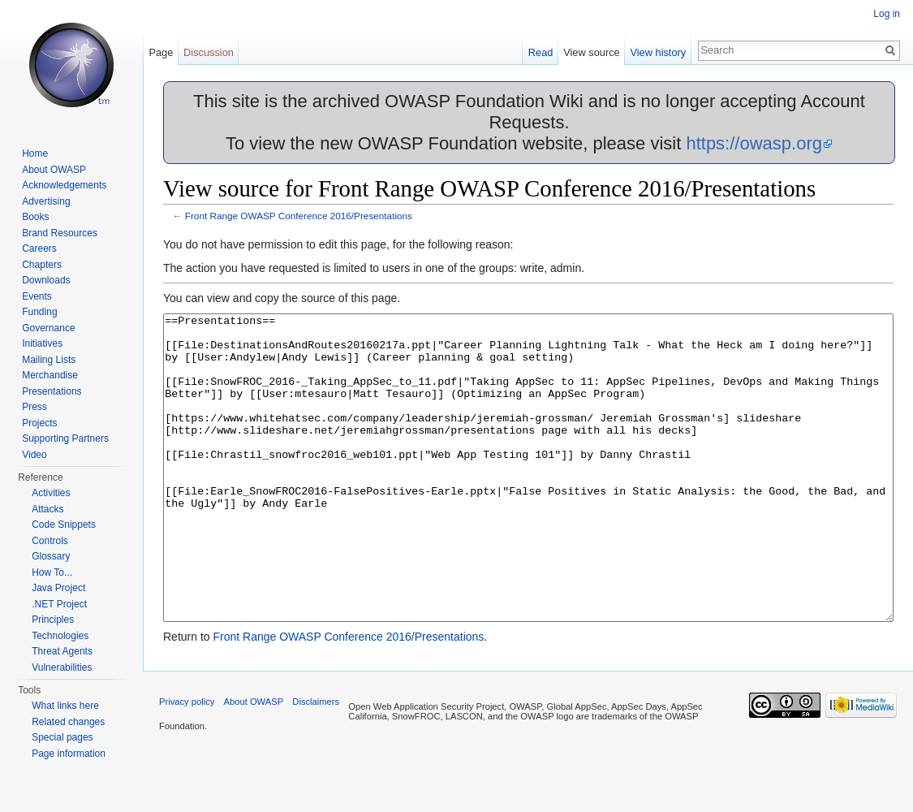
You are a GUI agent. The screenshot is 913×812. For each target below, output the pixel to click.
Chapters (42, 264)
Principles (53, 619)
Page (161, 52)
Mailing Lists (48, 359)
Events (37, 296)
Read (540, 52)
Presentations (51, 391)
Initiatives (42, 343)
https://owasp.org (754, 143)
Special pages (62, 737)
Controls (50, 540)
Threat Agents (62, 651)
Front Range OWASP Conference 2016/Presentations (298, 215)
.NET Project (59, 604)
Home (35, 153)
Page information (69, 753)
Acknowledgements (64, 185)
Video (34, 454)
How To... (52, 572)
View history (658, 52)
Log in (886, 13)
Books (35, 216)
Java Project (58, 588)
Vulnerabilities (62, 667)
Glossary (51, 556)
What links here (65, 705)
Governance (48, 328)
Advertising (46, 201)
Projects (39, 423)
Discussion (208, 52)
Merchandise (50, 375)
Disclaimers (315, 762)
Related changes (68, 722)
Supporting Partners (65, 438)
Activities (51, 493)
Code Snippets (64, 524)
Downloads (46, 280)
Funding (39, 311)
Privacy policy (186, 762)
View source (591, 52)
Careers (39, 248)
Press (34, 406)
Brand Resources (59, 233)
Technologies (60, 635)
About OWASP (54, 169)
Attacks (47, 509)
